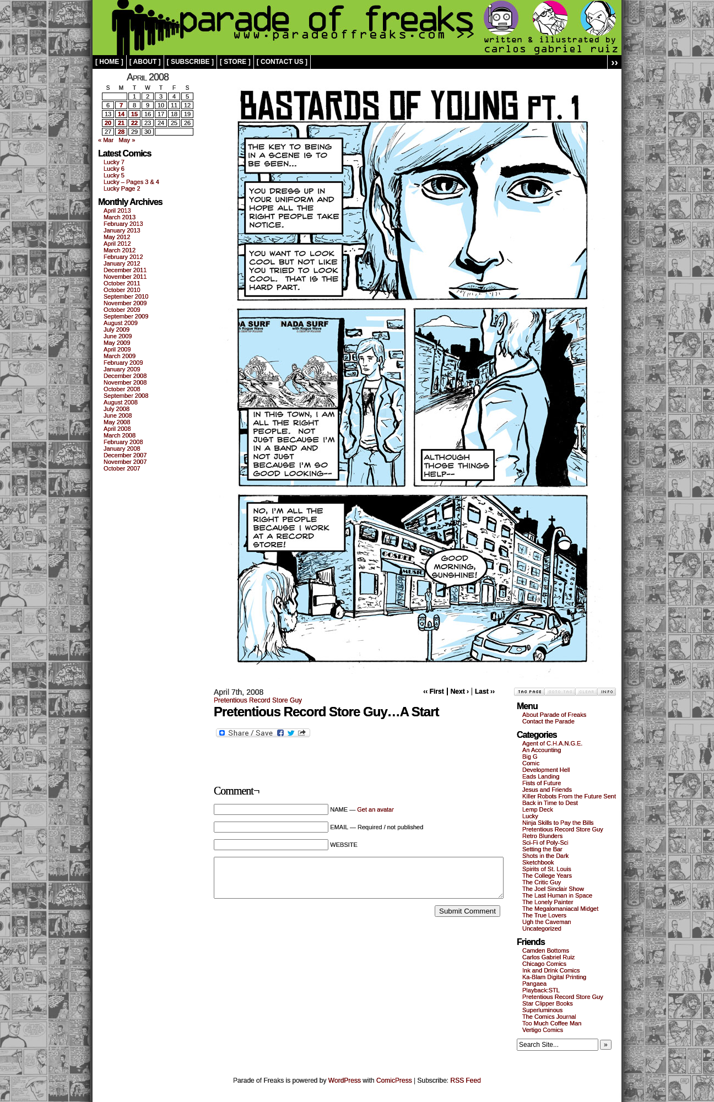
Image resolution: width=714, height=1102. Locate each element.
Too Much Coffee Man (551, 1023)
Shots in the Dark (545, 855)
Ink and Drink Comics (551, 970)
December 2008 (125, 375)
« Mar (105, 140)
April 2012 (117, 243)
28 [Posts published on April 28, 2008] (121, 131)
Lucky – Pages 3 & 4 (131, 182)
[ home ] (109, 62)
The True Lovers (544, 915)
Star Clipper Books (547, 1003)
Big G (530, 756)
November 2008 (125, 382)
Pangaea (534, 983)
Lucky (530, 816)
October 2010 (122, 290)
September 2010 (126, 296)
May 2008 (117, 422)
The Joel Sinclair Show (553, 888)
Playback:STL (541, 990)
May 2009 (117, 342)
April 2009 (117, 349)
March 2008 (120, 435)
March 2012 (120, 250)
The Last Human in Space (557, 895)
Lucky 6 (114, 168)
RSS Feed (466, 1080)
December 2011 (125, 270)
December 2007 (125, 455)
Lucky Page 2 (122, 188)
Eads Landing (540, 776)
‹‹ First (433, 691)
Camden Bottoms (545, 950)
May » (126, 140)
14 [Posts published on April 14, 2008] (121, 114)
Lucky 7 (114, 162)
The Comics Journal (549, 1016)
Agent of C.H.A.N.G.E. (552, 743)
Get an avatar (375, 809)
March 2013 (120, 217)
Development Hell (546, 769)
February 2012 (123, 256)
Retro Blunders (542, 836)
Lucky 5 (114, 175)
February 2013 (123, 223)
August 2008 (121, 402)
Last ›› (485, 691)
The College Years (547, 875)
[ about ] (145, 62)
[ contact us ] (282, 62)
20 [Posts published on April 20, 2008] (108, 123)
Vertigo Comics (542, 1030)
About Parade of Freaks (554, 714)
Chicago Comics (544, 963)
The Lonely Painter (547, 902)
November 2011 (125, 276)
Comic (530, 763)
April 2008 (117, 428)
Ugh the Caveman (546, 922)
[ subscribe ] (190, 62)
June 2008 (118, 415)
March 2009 (120, 356)
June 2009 (118, 336)
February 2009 (123, 362)
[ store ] (235, 62)
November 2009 (125, 303)
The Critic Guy (541, 882)
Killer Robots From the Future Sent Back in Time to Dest (569, 799)
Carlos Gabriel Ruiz (548, 957)
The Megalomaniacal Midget (560, 908)
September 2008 (126, 395)
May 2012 (117, 237)
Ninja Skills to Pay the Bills (558, 822)
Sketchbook (538, 862)
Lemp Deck (537, 809)
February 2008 (123, 442)
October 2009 (122, 309)
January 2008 (122, 448)
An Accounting (541, 750)
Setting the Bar (542, 849)
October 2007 (122, 468)
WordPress (344, 1080)
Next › (460, 691)
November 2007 (125, 461)
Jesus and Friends (547, 789)
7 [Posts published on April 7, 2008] (121, 105)
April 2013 (117, 210)
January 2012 (122, 263)
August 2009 (121, 323)
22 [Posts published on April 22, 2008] (134, 123)
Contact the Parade (548, 721)
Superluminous (542, 1010)
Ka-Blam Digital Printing (554, 977)
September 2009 (126, 316)
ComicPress (394, 1080)
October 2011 (122, 283)
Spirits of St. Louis (546, 869)
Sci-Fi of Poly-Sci (545, 842)
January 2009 (122, 369)
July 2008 (116, 409)
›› (614, 62)
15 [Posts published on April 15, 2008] (134, 114)
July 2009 (116, 329)
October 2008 (122, 389)
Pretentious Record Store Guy (258, 700)
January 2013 (122, 230)
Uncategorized (541, 928)
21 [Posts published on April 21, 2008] (121, 123)
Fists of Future (541, 783)
